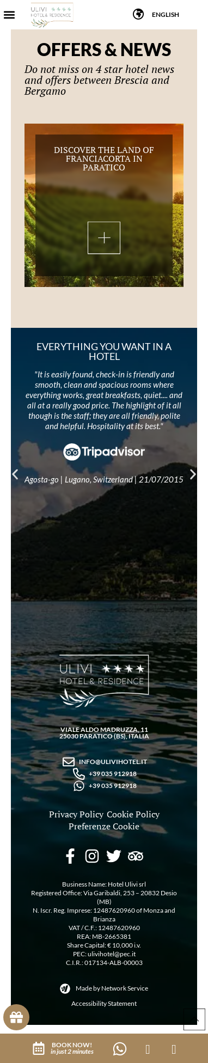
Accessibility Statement (104, 1003)
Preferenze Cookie (104, 826)
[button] (9, 15)
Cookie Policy (133, 814)
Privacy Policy (76, 814)
